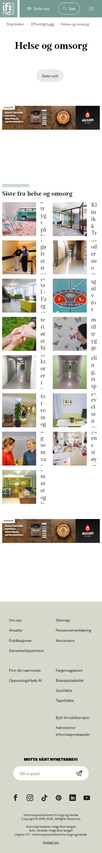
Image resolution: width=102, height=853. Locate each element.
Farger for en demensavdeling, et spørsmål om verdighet (94, 372)
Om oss (15, 620)
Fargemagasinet (69, 670)
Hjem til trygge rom (94, 333)
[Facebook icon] (15, 798)
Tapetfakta (65, 700)
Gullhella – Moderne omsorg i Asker (94, 257)
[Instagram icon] (30, 798)
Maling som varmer (43, 448)
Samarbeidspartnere (26, 650)
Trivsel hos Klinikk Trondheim (94, 219)
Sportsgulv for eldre (94, 295)
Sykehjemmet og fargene (43, 487)
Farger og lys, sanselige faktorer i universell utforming (43, 372)
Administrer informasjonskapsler (73, 731)
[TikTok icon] (44, 798)
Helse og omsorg (75, 24)
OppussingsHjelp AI (25, 680)
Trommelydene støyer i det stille (94, 449)
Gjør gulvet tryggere (43, 257)
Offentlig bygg (42, 24)
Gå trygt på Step (43, 219)
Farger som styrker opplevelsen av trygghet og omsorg (94, 410)
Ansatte (15, 630)
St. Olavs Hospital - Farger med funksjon (43, 295)
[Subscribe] (79, 773)
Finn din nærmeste (25, 670)
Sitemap (63, 620)
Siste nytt (50, 76)
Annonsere (65, 640)
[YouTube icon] (86, 798)
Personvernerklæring (73, 630)
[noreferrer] (72, 798)
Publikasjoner (20, 640)
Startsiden (15, 24)
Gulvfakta (64, 690)
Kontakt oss (51, 842)
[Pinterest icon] (58, 798)
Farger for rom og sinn (43, 410)
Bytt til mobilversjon (72, 717)
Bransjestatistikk (70, 680)
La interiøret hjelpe (43, 333)
